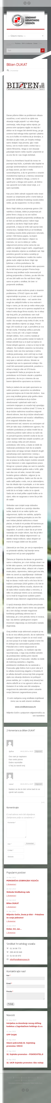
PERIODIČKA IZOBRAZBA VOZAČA (23, 881)
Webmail (33, 1080)
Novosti (25, 1077)
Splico (11, 751)
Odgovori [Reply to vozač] (38, 784)
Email (9, 983)
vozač (11, 784)
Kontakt (25, 1080)
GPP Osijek (12, 1035)
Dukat (35, 43)
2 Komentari (11, 884)
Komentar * (16, 829)
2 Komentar (14, 71)
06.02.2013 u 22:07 (26, 784)
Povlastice (33, 1077)
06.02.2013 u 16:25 (26, 751)
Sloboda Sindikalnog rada (18, 892)
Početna (17, 43)
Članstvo (17, 1077)
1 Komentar (11, 921)
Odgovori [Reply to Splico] (38, 751)
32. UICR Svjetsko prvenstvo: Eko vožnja (25, 1063)
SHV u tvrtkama (27, 43)
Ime (8, 975)
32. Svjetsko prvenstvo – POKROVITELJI (25, 1054)
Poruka (10, 991)
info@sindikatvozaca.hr (20, 959)
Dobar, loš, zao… (14, 929)
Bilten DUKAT (17, 64)
